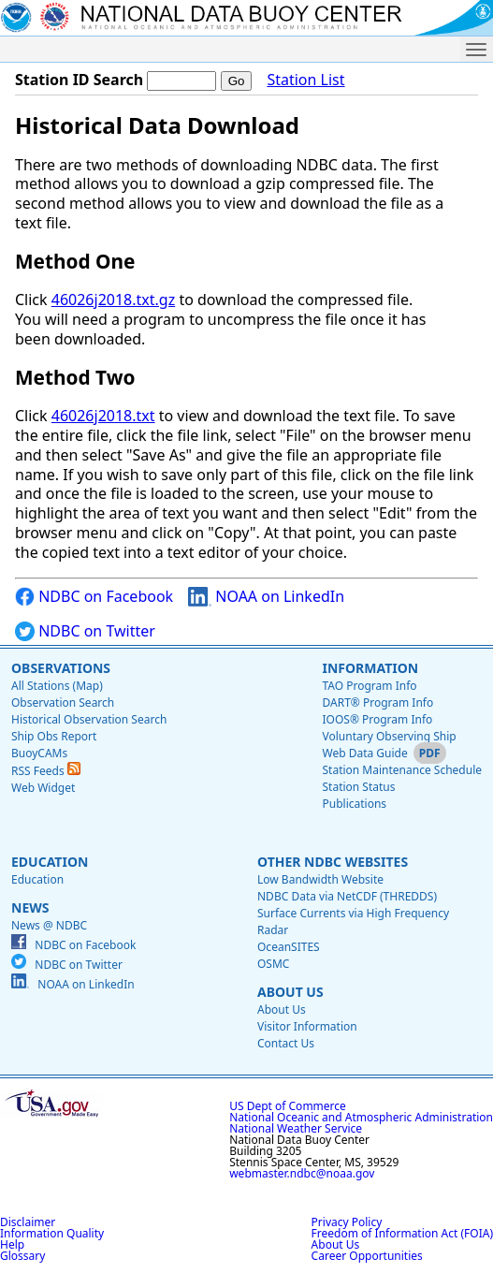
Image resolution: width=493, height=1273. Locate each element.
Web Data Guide (364, 753)
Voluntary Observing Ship (389, 736)
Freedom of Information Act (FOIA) (402, 1233)
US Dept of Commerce (287, 1106)
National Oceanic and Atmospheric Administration (361, 1117)
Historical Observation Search (89, 719)
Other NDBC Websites (332, 862)
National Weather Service (295, 1128)
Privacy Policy (347, 1222)
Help (12, 1244)
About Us (290, 992)
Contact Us (285, 1043)
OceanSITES (288, 947)
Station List (305, 80)
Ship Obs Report (53, 736)
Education (49, 862)
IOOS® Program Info (377, 719)
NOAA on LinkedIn (266, 597)
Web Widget (43, 788)
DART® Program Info (377, 702)
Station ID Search (79, 79)
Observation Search (62, 702)
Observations (60, 668)
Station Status (358, 787)
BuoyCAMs (39, 753)
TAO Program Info (369, 686)
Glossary (22, 1256)
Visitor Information (307, 1026)
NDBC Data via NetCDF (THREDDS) (347, 896)
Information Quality (52, 1233)
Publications (354, 804)
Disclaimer (27, 1222)
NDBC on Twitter (85, 631)
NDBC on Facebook (94, 597)
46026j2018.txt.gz (113, 299)
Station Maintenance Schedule (402, 770)
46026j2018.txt (103, 415)
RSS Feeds (45, 771)
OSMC (273, 964)
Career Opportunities (367, 1256)
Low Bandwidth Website (320, 879)
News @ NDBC (49, 925)
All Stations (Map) (57, 686)
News (30, 907)
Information (370, 668)
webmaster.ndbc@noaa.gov (301, 1173)
